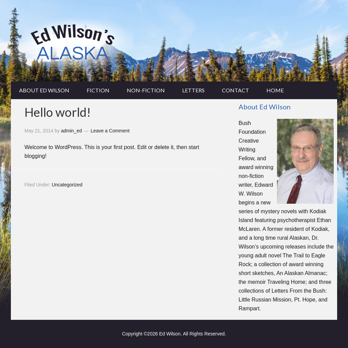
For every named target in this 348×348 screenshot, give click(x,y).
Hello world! (57, 112)
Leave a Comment (110, 130)
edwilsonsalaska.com (174, 40)
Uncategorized (67, 184)
